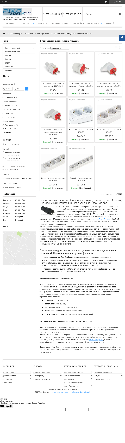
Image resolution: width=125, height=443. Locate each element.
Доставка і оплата (60, 23)
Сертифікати (93, 23)
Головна (10, 23)
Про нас (8, 55)
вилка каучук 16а (96, 340)
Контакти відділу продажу (42, 372)
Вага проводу (69, 379)
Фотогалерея (10, 67)
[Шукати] (120, 14)
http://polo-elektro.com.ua (15, 166)
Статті (7, 63)
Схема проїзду (77, 23)
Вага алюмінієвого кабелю (74, 372)
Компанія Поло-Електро (100, 219)
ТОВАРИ (25, 23)
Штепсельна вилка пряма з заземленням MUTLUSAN (53, 85)
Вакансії (110, 23)
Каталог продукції (12, 48)
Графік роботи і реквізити (103, 372)
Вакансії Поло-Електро (102, 379)
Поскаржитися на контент (60, 392)
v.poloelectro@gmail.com (14, 170)
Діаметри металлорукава (73, 383)
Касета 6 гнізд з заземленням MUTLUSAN (81, 179)
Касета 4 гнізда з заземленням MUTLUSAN (53, 179)
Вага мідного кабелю (72, 376)
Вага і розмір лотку (71, 386)
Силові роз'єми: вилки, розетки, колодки (40, 34)
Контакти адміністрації (41, 379)
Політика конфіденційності (80, 392)
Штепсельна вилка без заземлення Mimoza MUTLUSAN (81, 85)
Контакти (42, 23)
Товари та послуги (14, 34)
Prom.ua (75, 389)
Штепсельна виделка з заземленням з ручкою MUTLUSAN (53, 132)
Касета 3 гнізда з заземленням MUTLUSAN (109, 131)
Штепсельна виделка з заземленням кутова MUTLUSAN (109, 85)
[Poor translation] (9, 406)
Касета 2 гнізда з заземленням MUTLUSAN (81, 131)
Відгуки (8, 59)
